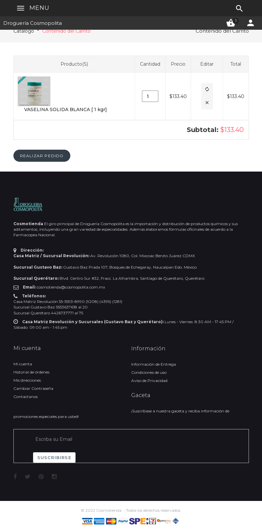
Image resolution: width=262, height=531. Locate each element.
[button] (207, 89)
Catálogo (23, 31)
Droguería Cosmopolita (32, 23)
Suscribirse (54, 457)
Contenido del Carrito (66, 31)
